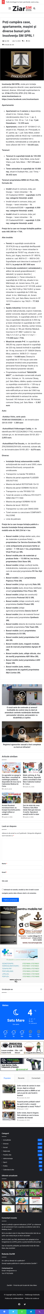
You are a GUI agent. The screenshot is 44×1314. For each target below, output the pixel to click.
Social (5, 1147)
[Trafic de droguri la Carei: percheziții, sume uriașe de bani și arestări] (8, 1184)
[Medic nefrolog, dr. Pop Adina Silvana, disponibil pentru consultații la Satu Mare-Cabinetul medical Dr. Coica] (32, 767)
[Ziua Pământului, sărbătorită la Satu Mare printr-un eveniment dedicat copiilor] (22, 1192)
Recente (21, 1078)
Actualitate (7, 1140)
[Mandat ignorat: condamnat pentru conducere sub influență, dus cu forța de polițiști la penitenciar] (22, 1184)
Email (4, 872)
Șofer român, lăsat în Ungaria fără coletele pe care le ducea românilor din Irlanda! (28, 1115)
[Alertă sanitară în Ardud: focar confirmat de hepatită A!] (8, 1200)
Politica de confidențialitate (14, 1298)
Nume (4, 863)
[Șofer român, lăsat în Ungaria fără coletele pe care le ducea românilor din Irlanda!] (8, 1116)
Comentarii (36, 1078)
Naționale (6, 1151)
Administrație (8, 1158)
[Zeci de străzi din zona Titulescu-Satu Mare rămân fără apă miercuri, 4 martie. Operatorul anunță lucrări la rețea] (32, 798)
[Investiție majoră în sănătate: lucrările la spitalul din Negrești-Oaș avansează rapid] (8, 1192)
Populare (7, 1078)
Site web (5, 881)
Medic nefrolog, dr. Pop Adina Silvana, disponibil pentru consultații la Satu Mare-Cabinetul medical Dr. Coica (32, 779)
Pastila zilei (7, 1155)
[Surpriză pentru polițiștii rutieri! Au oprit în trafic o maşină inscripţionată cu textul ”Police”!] (8, 1105)
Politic (5, 1166)
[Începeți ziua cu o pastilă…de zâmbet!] (8, 1208)
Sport (5, 1162)
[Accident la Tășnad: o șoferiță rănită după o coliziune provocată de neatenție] (35, 1184)
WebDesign (29, 1295)
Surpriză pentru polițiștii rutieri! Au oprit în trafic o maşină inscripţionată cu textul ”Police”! (29, 1104)
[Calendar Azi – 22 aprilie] (35, 1200)
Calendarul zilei (8, 1170)
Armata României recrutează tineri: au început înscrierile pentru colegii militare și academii (11, 810)
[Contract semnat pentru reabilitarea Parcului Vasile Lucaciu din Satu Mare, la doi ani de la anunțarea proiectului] (35, 1208)
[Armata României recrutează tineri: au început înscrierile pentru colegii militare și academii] (11, 798)
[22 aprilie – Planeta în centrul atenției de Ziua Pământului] (22, 1200)
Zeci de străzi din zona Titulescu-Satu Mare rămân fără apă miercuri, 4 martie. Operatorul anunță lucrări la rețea (32, 810)
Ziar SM (6, 41)
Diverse (5, 1144)
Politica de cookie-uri (32, 1298)
